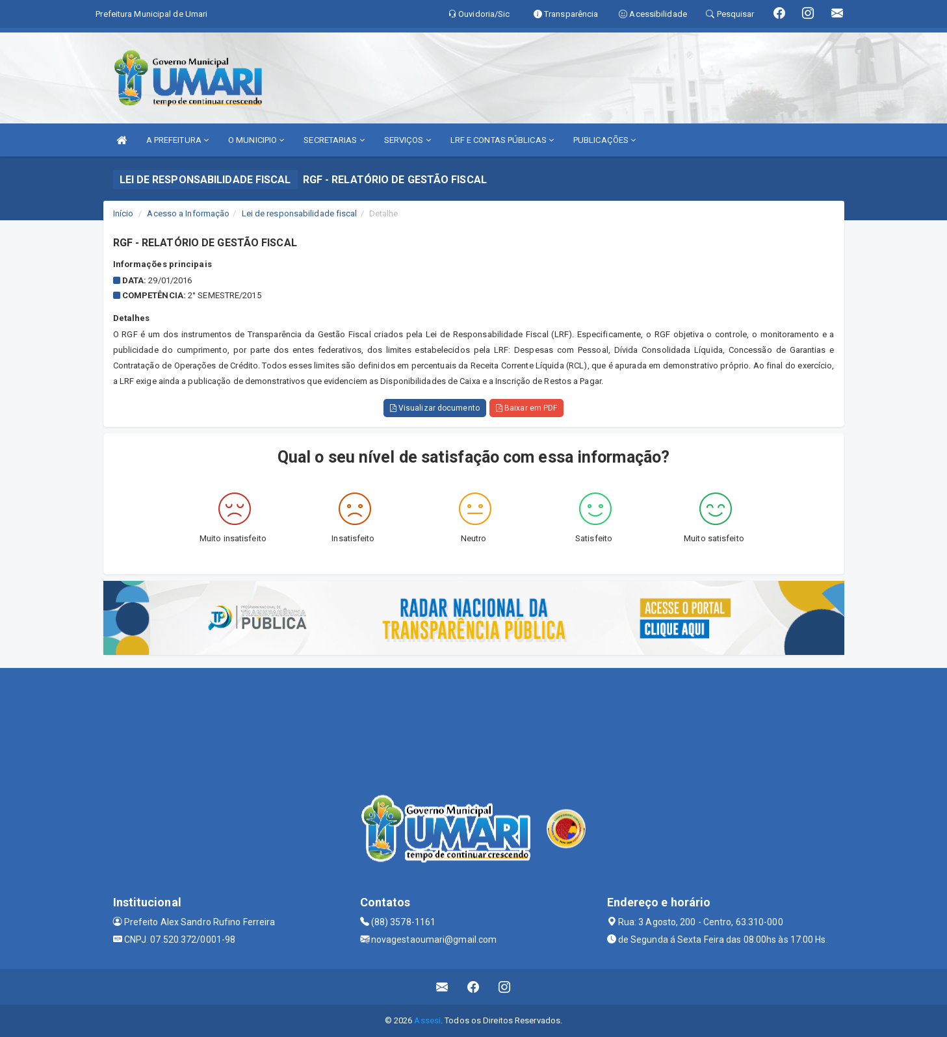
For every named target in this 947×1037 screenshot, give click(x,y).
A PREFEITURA (177, 140)
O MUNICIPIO (256, 140)
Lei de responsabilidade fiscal (299, 213)
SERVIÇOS (407, 140)
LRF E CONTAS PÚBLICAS (502, 140)
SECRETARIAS (334, 140)
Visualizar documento (435, 408)
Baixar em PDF (527, 408)
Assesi (427, 1020)
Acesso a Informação (188, 213)
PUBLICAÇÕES (604, 140)
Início (123, 213)
